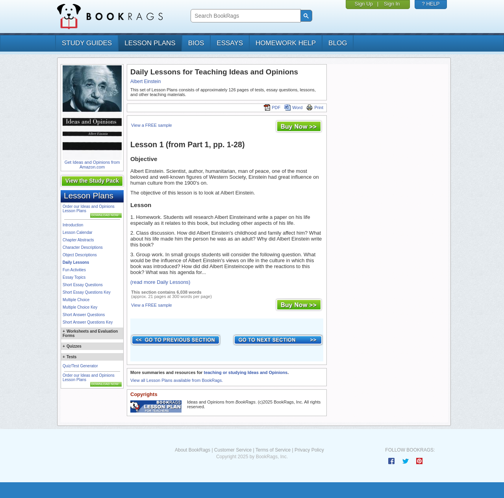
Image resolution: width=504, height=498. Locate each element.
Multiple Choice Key (80, 307)
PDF (272, 107)
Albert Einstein (145, 81)
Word (293, 107)
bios (196, 43)
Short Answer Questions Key (88, 322)
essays (230, 43)
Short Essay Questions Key (87, 292)
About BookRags (192, 450)
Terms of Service (273, 450)
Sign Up (364, 4)
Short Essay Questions (83, 285)
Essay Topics (74, 277)
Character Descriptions (83, 247)
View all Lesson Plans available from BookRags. (176, 380)
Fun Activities (74, 270)
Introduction (73, 225)
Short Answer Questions (84, 315)
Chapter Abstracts (78, 240)
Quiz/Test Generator (80, 366)
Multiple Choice (76, 300)
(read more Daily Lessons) (160, 282)
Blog (337, 43)
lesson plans (149, 43)
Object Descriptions (80, 255)
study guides (87, 43)
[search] (245, 15)
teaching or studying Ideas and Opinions (245, 372)
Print (314, 107)
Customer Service (233, 450)
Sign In (392, 4)
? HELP (431, 4)
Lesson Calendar (78, 232)
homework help (286, 43)
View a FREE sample (151, 125)
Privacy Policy (309, 450)
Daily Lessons (76, 262)
